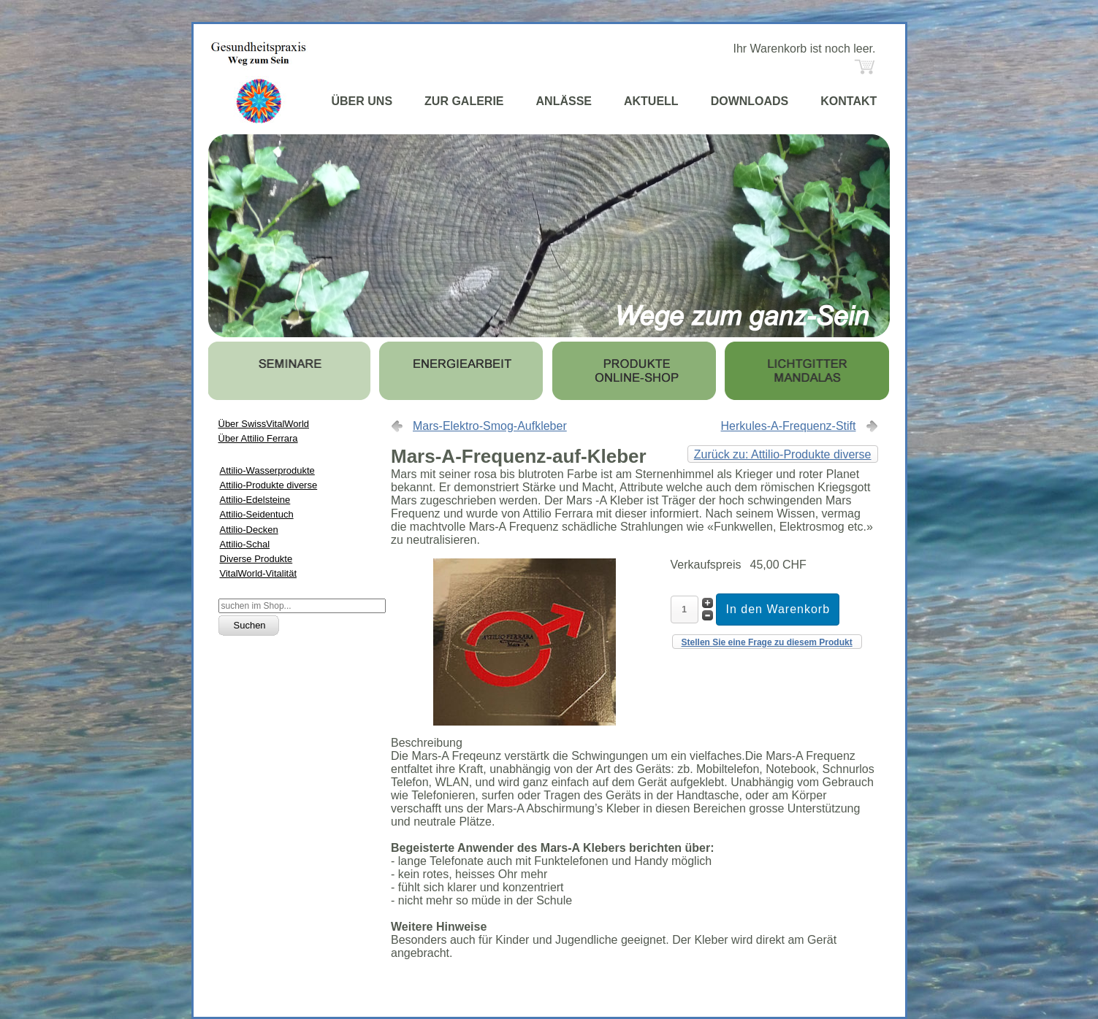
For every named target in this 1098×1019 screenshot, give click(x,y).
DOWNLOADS (750, 101)
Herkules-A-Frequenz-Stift (788, 426)
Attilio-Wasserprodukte (267, 470)
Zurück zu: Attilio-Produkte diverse (783, 454)
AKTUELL (651, 101)
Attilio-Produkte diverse (269, 485)
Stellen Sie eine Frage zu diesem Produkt (767, 642)
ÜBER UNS (362, 101)
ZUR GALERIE (463, 101)
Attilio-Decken (249, 529)
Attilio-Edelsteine (255, 499)
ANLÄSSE (564, 101)
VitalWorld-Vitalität (258, 573)
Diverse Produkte (256, 558)
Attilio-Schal (245, 544)
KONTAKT (848, 101)
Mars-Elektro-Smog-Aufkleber (490, 426)
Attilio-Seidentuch (257, 514)
